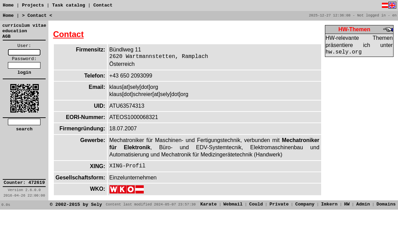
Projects (33, 5)
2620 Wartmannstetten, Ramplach (158, 57)
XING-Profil (127, 166)
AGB (6, 36)
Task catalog (70, 5)
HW (347, 204)
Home (8, 5)
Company (305, 204)
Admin (363, 204)
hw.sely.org (344, 52)
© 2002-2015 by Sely (76, 204)
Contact (103, 5)
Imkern (329, 204)
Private (279, 204)
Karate (208, 204)
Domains (386, 204)
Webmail (233, 204)
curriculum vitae (24, 25)
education (14, 31)
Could (256, 204)
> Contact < (37, 15)
